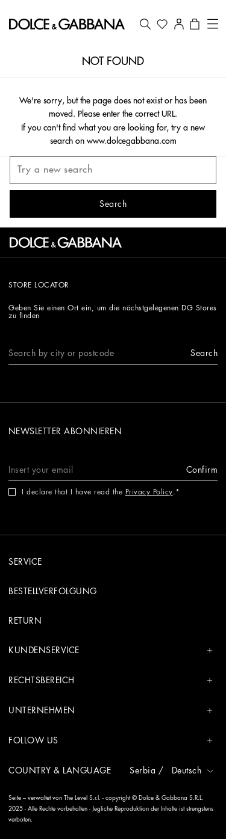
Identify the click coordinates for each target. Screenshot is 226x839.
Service (25, 562)
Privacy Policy (149, 492)
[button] (145, 24)
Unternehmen (110, 710)
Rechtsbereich (110, 680)
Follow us (110, 740)
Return (25, 620)
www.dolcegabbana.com (132, 141)
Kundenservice (110, 650)
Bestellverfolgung (52, 591)
